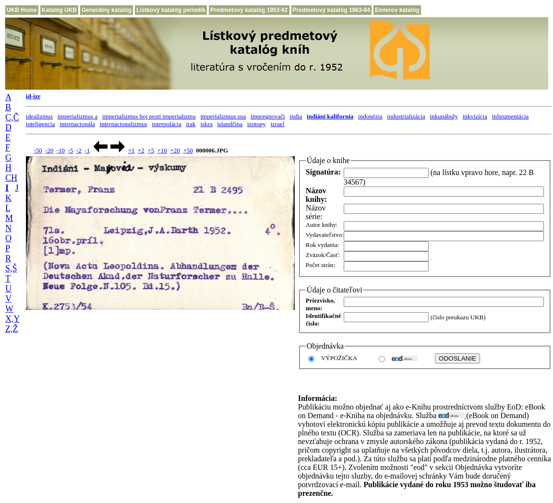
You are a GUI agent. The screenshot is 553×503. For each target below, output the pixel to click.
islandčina (229, 124)
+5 (150, 150)
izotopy (256, 124)
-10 (61, 150)
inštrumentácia (510, 116)
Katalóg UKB (59, 10)
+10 (162, 150)
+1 (131, 150)
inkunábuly (444, 116)
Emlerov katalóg (397, 10)
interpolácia (166, 124)
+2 (141, 150)
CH (11, 178)
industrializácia (406, 116)
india (295, 116)
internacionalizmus (123, 124)
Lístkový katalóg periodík (170, 10)
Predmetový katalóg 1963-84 (331, 10)
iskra (206, 124)
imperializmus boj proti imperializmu (149, 116)
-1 (87, 150)
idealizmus (39, 116)
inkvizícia (475, 116)
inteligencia (40, 124)
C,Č (12, 117)
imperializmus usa (223, 116)
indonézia (370, 116)
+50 (187, 150)
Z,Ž (11, 329)
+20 (175, 150)
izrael (278, 124)
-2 (79, 150)
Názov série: (316, 212)
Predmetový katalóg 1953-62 (249, 10)
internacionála (77, 124)
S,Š (11, 268)
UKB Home (22, 10)
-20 (49, 150)
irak (190, 124)
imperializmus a (77, 116)
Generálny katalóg (107, 10)
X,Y (12, 319)
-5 (70, 150)
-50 (38, 150)
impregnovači (268, 116)
